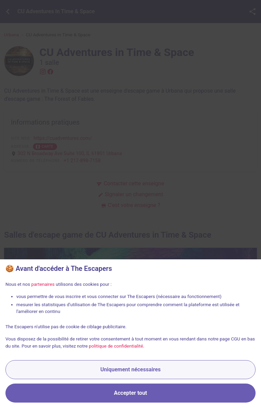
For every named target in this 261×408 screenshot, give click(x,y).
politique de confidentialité (116, 346)
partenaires (43, 284)
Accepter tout (130, 393)
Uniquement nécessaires (130, 369)
